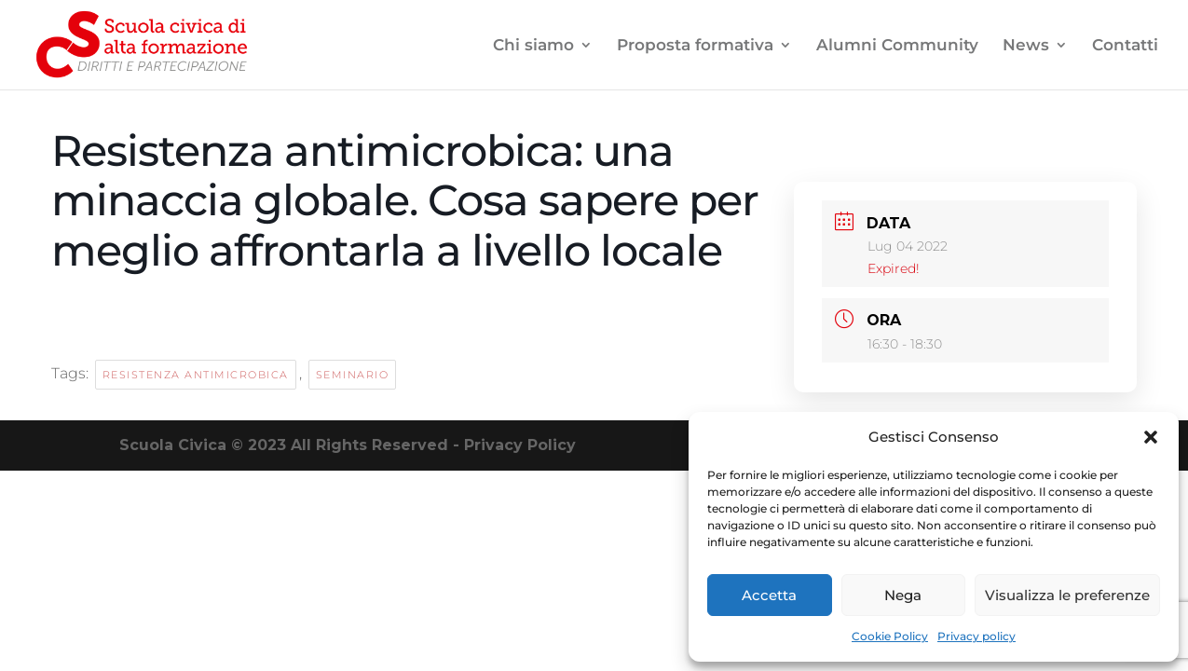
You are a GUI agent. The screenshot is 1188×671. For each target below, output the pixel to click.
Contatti (1125, 46)
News (1026, 46)
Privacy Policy (520, 445)
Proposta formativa (695, 46)
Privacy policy (976, 636)
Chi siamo (533, 46)
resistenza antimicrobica (195, 374)
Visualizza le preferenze (1067, 595)
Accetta (769, 595)
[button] (1150, 437)
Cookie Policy (890, 636)
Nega (903, 595)
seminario (352, 374)
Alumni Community (897, 46)
